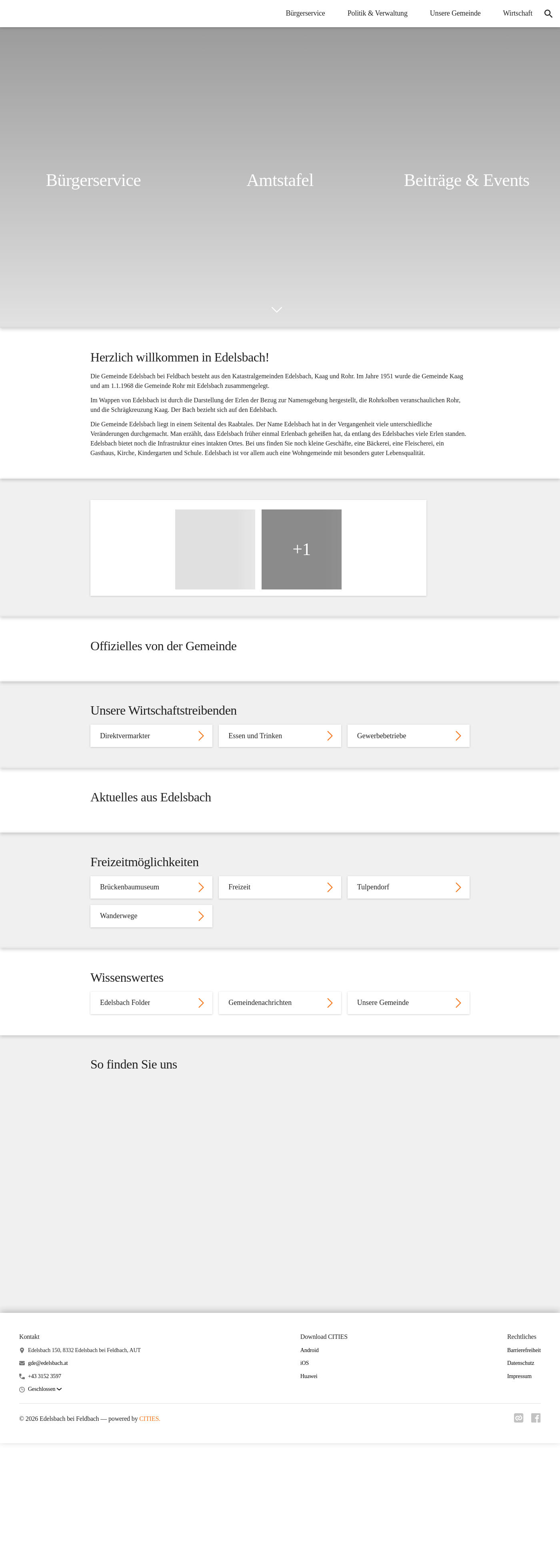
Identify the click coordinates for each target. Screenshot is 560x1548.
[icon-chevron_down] (276, 310)
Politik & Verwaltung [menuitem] (373, 13)
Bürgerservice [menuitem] (300, 13)
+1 (301, 582)
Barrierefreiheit (524, 1525)
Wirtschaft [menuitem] (513, 13)
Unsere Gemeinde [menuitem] (451, 13)
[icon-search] (546, 14)
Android (309, 1525)
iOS (304, 1539)
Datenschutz (520, 1539)
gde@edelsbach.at (48, 1539)
